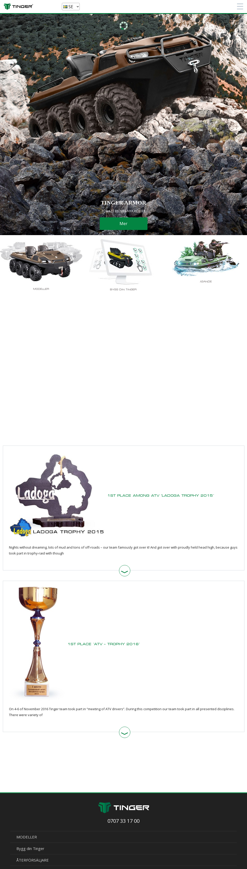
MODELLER (26, 836)
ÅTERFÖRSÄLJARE (32, 860)
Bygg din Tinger (30, 848)
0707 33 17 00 (123, 820)
